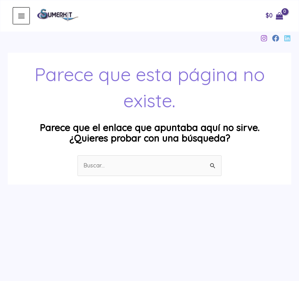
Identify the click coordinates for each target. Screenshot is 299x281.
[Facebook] (275, 38)
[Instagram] (263, 38)
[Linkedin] (287, 38)
